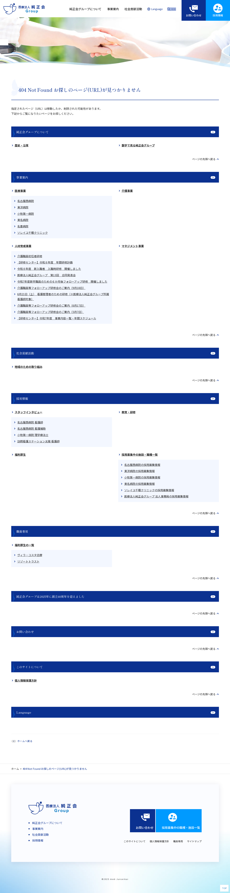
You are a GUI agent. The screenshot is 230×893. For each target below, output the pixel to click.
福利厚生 (20, 454)
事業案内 (22, 177)
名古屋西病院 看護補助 (31, 428)
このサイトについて (29, 667)
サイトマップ (194, 841)
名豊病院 (22, 226)
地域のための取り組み (28, 367)
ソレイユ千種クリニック (32, 233)
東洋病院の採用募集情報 (139, 471)
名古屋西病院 (25, 201)
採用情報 (22, 398)
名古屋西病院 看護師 (30, 422)
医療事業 (20, 191)
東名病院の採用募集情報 (139, 484)
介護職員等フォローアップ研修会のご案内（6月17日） (51, 305)
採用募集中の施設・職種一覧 (140, 454)
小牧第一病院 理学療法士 (32, 435)
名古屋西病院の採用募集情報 (142, 465)
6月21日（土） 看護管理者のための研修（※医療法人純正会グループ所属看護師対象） (63, 296)
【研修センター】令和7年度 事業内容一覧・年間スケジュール (56, 318)
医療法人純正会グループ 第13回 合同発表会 (46, 275)
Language (23, 712)
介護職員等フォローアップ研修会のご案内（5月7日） (50, 312)
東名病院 (22, 220)
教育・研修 (129, 412)
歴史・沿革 (22, 145)
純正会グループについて (32, 132)
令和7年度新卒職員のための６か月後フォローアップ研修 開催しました (62, 281)
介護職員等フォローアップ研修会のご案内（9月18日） (51, 288)
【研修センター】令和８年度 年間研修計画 (45, 262)
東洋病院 (22, 207)
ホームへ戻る (25, 741)
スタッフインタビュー (28, 412)
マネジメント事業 (133, 246)
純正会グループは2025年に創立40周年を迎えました (50, 596)
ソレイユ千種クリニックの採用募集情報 (149, 490)
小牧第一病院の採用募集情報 (142, 477)
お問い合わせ (25, 632)
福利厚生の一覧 (24, 545)
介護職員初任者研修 (29, 256)
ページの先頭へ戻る (203, 159)
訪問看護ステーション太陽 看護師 (38, 441)
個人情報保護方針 (26, 680)
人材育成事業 (23, 246)
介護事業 (127, 191)
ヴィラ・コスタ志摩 (29, 555)
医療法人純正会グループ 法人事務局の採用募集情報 (156, 496)
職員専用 (22, 531)
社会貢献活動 (25, 353)
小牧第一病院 (25, 214)
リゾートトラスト (28, 561)
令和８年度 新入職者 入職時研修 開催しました (49, 269)
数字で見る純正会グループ (138, 145)
